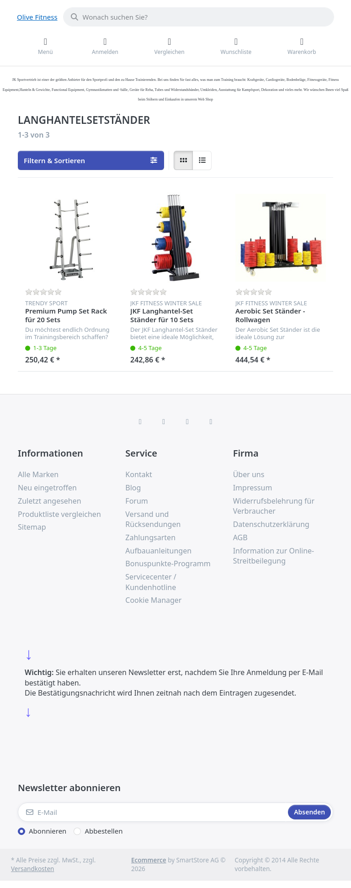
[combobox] (198, 17)
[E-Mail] (152, 812)
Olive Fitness (37, 16)
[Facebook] (140, 421)
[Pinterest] (211, 421)
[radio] (183, 160)
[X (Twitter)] (164, 421)
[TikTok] (187, 421)
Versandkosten (32, 869)
